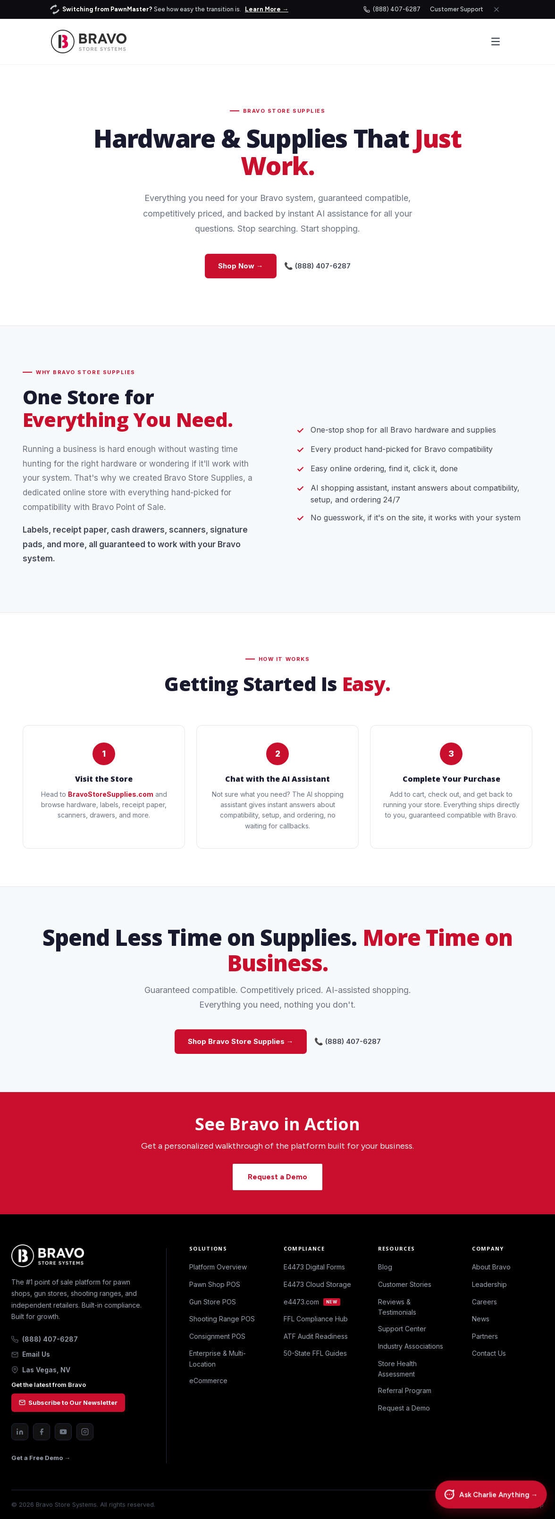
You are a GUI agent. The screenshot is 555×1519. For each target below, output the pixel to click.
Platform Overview (218, 1267)
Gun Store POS (212, 1302)
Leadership (489, 1284)
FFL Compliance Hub (316, 1319)
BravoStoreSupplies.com (110, 794)
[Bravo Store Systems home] (77, 1255)
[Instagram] (84, 1431)
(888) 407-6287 (391, 9)
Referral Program (404, 1390)
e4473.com (312, 1302)
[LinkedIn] (19, 1431)
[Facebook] (41, 1431)
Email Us (30, 1354)
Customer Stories (404, 1284)
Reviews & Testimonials (397, 1307)
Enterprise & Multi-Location (217, 1358)
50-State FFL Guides (315, 1353)
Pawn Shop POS (214, 1284)
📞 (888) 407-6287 (317, 265)
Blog (385, 1267)
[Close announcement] (496, 9)
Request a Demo (277, 1176)
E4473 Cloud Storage (317, 1284)
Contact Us (489, 1353)
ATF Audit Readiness (316, 1336)
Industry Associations (410, 1346)
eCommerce (208, 1381)
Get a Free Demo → (40, 1457)
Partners (485, 1336)
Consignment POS (217, 1336)
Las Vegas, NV (40, 1370)
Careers (484, 1302)
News (480, 1319)
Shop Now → (240, 265)
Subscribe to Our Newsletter (68, 1402)
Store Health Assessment (397, 1369)
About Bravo (491, 1267)
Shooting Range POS (222, 1319)
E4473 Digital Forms (314, 1267)
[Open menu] (495, 41)
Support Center (402, 1329)
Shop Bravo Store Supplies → (241, 1041)
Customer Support (456, 9)
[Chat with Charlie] (491, 1495)
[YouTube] (63, 1431)
